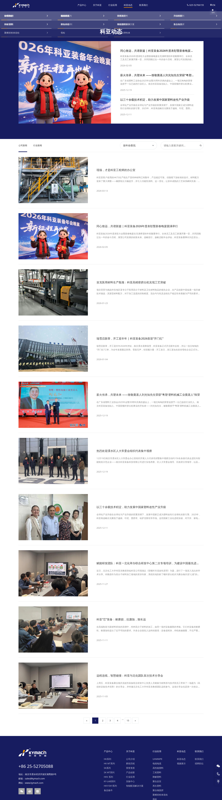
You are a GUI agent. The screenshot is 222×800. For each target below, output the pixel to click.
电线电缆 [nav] (157, 763)
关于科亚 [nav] (97, 5)
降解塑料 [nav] (157, 776)
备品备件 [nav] (108, 790)
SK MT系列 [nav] (109, 772)
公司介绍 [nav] (130, 759)
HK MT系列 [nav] (109, 763)
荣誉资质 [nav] (130, 767)
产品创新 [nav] (130, 772)
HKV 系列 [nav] (108, 776)
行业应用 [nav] (113, 5)
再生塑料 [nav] (157, 785)
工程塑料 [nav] (157, 772)
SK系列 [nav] (107, 767)
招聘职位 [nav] (199, 763)
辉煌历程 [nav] (130, 763)
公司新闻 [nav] (22, 145)
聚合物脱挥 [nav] (158, 790)
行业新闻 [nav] (37, 145)
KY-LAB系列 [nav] (109, 781)
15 (128, 720)
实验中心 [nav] (130, 781)
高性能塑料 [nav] (158, 767)
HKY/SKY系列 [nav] (110, 785)
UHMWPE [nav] (157, 759)
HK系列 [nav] (107, 759)
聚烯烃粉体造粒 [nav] (160, 794)
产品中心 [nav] (82, 5)
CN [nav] (212, 5)
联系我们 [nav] (143, 5)
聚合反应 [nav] (157, 781)
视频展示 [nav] (181, 763)
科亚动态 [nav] (128, 5)
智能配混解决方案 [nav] (134, 785)
